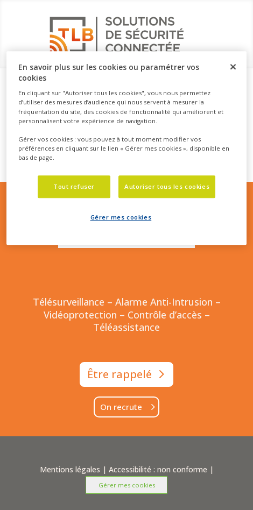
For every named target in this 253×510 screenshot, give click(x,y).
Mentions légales (70, 469)
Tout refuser (74, 186)
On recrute (121, 406)
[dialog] (126, 148)
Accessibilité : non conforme (158, 469)
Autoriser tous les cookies (166, 186)
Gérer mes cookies (127, 485)
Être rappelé (119, 374)
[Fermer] (233, 67)
